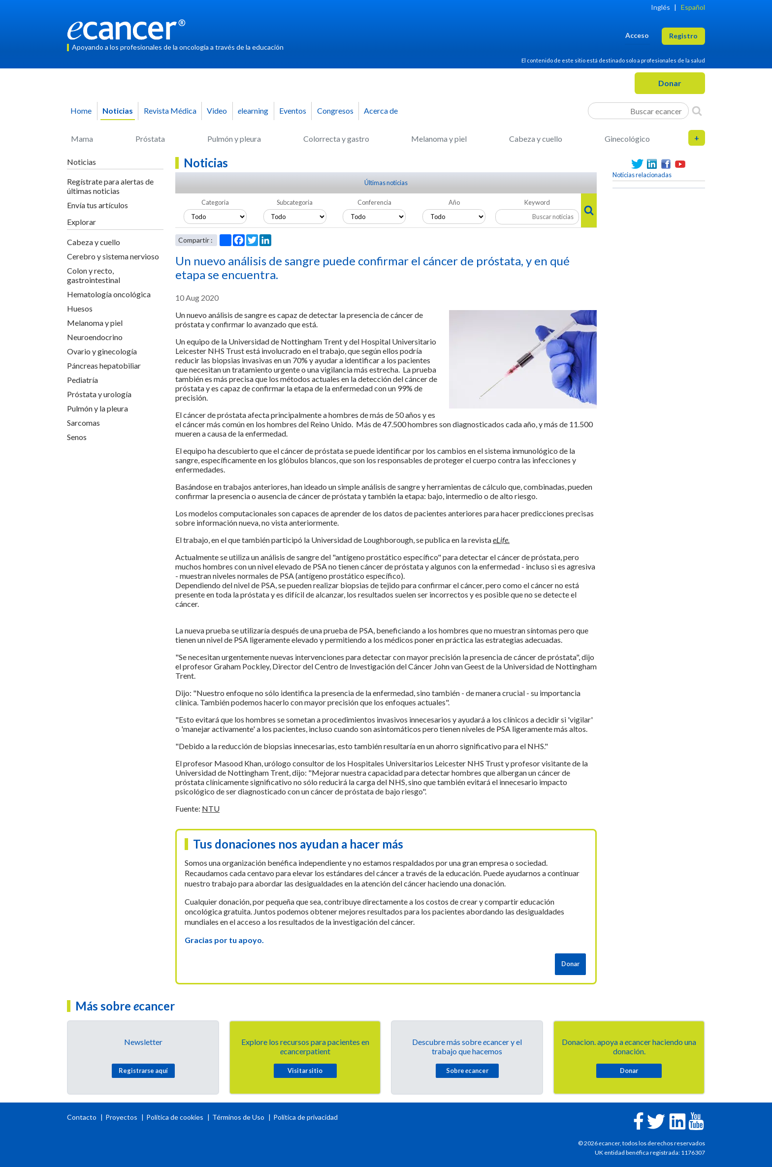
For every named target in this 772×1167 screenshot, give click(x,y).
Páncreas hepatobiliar (104, 365)
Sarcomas (83, 422)
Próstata (150, 138)
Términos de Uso (238, 1117)
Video (217, 110)
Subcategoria (295, 202)
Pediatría (82, 379)
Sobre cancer (467, 1070)
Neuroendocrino (95, 337)
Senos (77, 437)
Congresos (335, 110)
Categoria (215, 202)
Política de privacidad (305, 1117)
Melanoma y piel (439, 138)
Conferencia (374, 202)
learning (253, 110)
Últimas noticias (386, 183)
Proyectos (122, 1117)
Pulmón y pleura (234, 138)
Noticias (117, 110)
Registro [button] (683, 36)
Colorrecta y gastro (336, 138)
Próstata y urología (99, 394)
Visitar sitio (305, 1070)
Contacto (82, 1117)
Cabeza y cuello (535, 138)
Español (693, 7)
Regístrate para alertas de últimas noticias (110, 186)
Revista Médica (170, 110)
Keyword (537, 202)
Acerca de (381, 110)
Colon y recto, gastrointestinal (93, 275)
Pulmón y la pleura (97, 408)
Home (81, 110)
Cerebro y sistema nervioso (113, 256)
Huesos (80, 308)
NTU (211, 808)
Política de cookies (174, 1117)
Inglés (660, 7)
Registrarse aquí (143, 1070)
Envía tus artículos (97, 205)
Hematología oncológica (109, 294)
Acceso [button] (637, 35)
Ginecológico (627, 138)
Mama (82, 138)
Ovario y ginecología (102, 351)
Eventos (292, 110)
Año (454, 202)
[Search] (697, 110)
